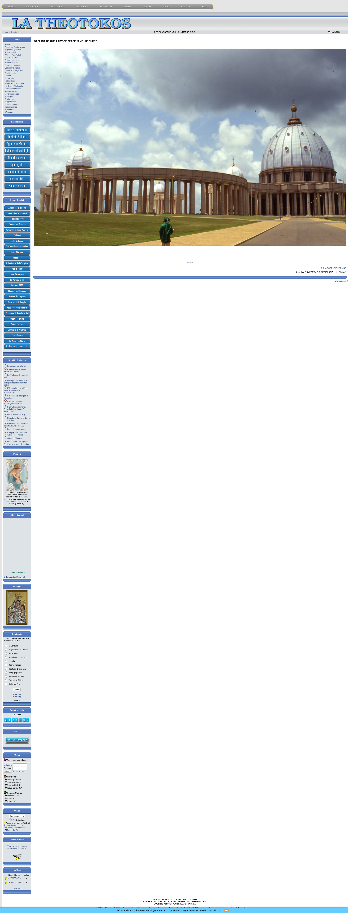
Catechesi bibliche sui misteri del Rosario (15, 370)
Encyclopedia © (341, 281)
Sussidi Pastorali (12, 104)
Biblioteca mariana (13, 65)
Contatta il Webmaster (15, 828)
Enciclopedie (10, 73)
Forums (8, 76)
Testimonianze (11, 107)
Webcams (9, 112)
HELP (204, 7)
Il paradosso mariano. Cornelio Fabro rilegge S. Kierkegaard (15, 409)
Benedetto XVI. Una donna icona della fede (17, 419)
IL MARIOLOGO (14, 878)
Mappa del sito (11, 91)
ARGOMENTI (32, 7)
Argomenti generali (13, 50)
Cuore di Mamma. (14, 438)
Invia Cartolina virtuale (14, 83)
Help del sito (10, 81)
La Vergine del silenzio (16, 366)
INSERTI (127, 7)
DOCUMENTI (106, 7)
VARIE (166, 7)
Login (6, 32)
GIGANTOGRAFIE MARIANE (333, 268)
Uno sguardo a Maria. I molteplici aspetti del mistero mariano (16, 382)
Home (7, 44)
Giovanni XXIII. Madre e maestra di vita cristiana (16, 424)
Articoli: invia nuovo (13, 55)
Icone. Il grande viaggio (17, 429)
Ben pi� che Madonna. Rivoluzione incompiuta (15, 434)
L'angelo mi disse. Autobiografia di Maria (13, 402)
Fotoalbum (9, 78)
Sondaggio (9, 96)
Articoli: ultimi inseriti (13, 60)
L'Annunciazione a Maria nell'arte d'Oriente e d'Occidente (16, 390)
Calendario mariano (13, 68)
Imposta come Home (15, 825)
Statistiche (9, 99)
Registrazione (16, 32)
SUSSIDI (147, 7)
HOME (11, 7)
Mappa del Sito (12, 830)
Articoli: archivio (11, 52)
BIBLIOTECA (82, 7)
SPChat (17, 888)
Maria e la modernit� (16, 414)
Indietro (190, 262)
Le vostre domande (13, 89)
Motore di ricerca (12, 94)
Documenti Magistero (14, 70)
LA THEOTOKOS (14, 882)
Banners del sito (12, 63)
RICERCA (185, 7)
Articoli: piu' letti (11, 57)
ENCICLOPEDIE (57, 7)
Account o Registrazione (15, 47)
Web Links (9, 109)
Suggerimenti (10, 102)
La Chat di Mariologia (14, 86)
